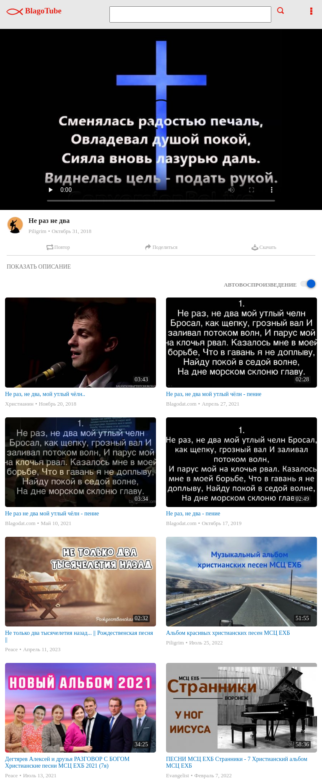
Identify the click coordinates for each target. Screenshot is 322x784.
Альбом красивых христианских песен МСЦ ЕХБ (228, 633)
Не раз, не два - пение (193, 513)
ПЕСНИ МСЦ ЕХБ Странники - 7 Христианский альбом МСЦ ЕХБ (236, 762)
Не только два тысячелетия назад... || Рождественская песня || (79, 636)
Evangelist (177, 775)
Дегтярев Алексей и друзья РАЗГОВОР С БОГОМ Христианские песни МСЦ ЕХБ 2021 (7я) (67, 762)
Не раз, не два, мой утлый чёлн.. (45, 394)
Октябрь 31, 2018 (71, 231)
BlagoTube (34, 10)
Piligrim (38, 231)
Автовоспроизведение (269, 284)
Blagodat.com (181, 404)
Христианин (19, 404)
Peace (11, 649)
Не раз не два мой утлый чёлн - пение (52, 513)
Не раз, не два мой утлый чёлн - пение (213, 394)
